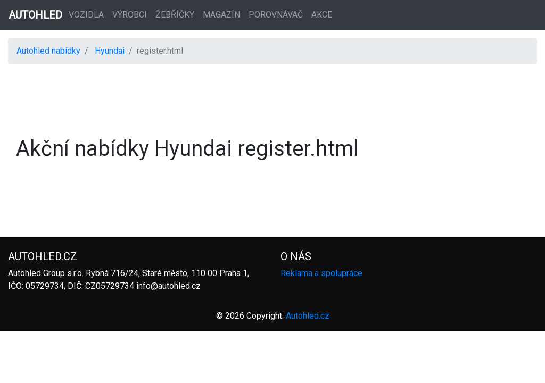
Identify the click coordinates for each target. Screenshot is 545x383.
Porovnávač (276, 15)
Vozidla (86, 15)
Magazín (221, 15)
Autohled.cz (307, 316)
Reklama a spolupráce (321, 273)
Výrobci (129, 15)
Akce (321, 15)
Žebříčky (174, 15)
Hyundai (110, 51)
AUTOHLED (35, 15)
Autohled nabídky (48, 51)
